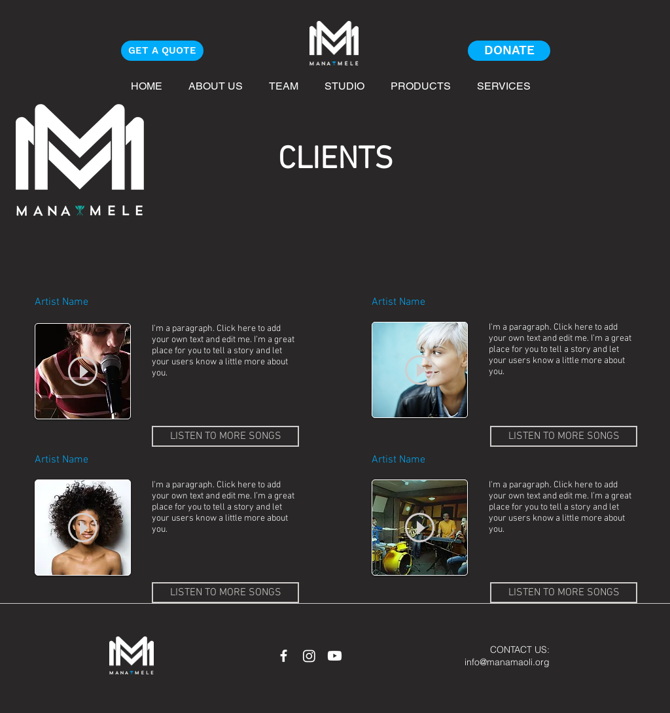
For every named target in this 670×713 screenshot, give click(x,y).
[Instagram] (309, 656)
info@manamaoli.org (507, 662)
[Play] (83, 371)
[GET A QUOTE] (162, 51)
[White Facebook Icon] (283, 656)
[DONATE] (509, 51)
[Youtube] (334, 656)
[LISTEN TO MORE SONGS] (225, 436)
